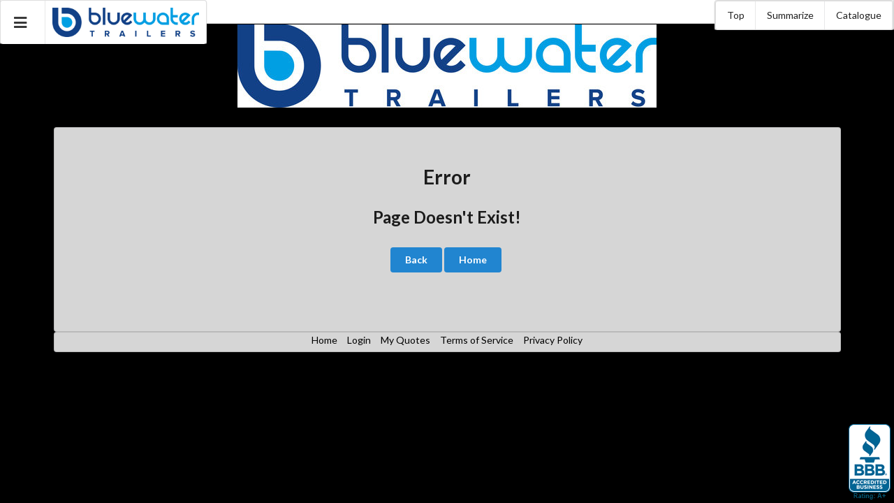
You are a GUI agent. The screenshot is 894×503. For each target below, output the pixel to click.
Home (473, 259)
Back (416, 259)
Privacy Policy (552, 340)
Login (359, 340)
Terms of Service (476, 340)
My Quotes (405, 340)
